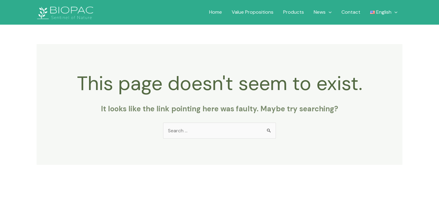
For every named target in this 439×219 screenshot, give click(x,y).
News (323, 12)
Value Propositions (252, 12)
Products (293, 12)
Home (215, 12)
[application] (329, 12)
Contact (350, 12)
